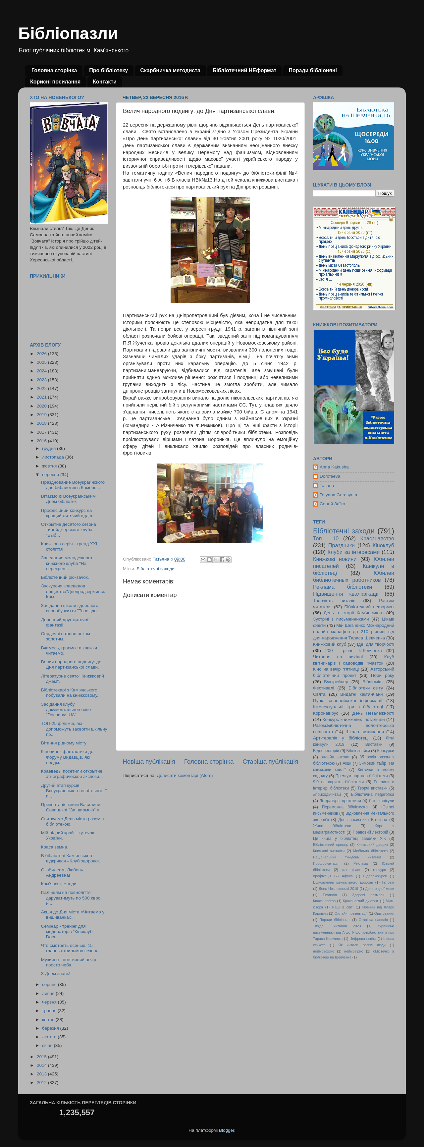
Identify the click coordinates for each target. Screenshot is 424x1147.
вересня (51, 474)
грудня (49, 448)
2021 (42, 397)
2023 (42, 379)
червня (50, 1002)
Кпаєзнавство (324, 901)
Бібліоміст (372, 681)
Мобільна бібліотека (370, 851)
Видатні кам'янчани (361, 694)
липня (49, 993)
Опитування (384, 913)
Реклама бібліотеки (342, 587)
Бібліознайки (358, 750)
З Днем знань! (55, 973)
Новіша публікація (149, 761)
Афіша (347, 876)
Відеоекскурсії (375, 876)
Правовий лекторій (370, 832)
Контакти (105, 81)
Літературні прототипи (340, 800)
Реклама (360, 863)
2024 (42, 370)
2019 (42, 414)
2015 (42, 1056)
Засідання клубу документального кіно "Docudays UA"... (66, 709)
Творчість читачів (334, 600)
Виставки (374, 744)
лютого (50, 1036)
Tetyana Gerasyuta (338, 494)
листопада (53, 457)
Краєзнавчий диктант (360, 901)
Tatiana (327, 485)
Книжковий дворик (372, 845)
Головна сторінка (54, 70)
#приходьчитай (327, 794)
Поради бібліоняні (313, 70)
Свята (319, 694)
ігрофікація (322, 876)
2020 (42, 406)
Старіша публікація (270, 761)
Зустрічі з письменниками (341, 619)
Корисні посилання (55, 81)
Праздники (341, 545)
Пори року (382, 675)
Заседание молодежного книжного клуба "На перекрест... (66, 563)
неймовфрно (323, 951)
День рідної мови (379, 889)
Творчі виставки (372, 788)
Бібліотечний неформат (369, 606)
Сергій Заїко (332, 503)
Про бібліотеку (108, 70)
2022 (42, 388)
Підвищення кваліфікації (346, 594)
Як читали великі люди (362, 945)
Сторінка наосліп (373, 920)
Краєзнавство (377, 538)
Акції (347, 763)
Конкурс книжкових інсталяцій (354, 719)
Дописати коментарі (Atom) (185, 775)
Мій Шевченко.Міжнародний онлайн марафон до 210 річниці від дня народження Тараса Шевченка (353, 631)
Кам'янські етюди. (59, 883)
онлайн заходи (335, 757)
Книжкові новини (335, 559)
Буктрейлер (336, 681)
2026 (42, 353)
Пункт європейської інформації (347, 700)
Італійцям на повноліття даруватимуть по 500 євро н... (71, 897)
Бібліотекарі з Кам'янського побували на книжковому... (71, 692)
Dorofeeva (330, 476)
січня (48, 1045)
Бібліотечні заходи (155, 568)
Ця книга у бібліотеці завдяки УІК (349, 838)
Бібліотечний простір (330, 845)
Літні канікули (381, 800)
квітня (49, 1019)
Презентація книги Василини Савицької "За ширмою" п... (72, 807)
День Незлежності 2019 (338, 889)
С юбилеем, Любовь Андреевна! (62, 872)
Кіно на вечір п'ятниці (336, 669)
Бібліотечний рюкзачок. (65, 577)
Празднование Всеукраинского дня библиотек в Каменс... (73, 485)
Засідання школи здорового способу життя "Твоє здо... (70, 608)
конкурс (379, 870)
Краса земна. (54, 847)
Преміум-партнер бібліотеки (362, 776)
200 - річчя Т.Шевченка (353, 650)
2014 (42, 1065)
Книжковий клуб (329, 644)
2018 (42, 423)
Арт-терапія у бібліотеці (341, 738)
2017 (42, 432)
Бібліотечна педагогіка (372, 794)
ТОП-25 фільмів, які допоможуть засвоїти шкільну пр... (74, 729)
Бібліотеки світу (365, 687)
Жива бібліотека (332, 826)
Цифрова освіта (362, 939)
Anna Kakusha (334, 466)
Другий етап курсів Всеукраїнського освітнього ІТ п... (74, 790)
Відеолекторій (326, 750)
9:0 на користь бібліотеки (338, 782)
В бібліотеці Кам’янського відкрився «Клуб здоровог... (72, 858)
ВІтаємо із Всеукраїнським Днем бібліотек (68, 499)
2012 (42, 1082)
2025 (42, 362)
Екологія (330, 895)
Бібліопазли (68, 33)
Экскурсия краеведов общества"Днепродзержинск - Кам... (74, 591)
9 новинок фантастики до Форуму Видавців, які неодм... (67, 757)
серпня (50, 984)
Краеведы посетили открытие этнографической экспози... (72, 774)
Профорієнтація (326, 863)
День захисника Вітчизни (362, 819)
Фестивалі (323, 687)
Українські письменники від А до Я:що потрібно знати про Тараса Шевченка (353, 932)
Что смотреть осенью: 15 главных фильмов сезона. (70, 948)
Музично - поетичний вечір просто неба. (68, 962)
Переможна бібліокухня (345, 807)
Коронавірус (325, 713)
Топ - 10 (326, 538)
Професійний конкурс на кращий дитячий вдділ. (67, 513)
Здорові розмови (368, 895)
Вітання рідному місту (63, 742)
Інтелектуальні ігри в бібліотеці (348, 706)
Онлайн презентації (351, 913)
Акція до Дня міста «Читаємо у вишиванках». (73, 914)
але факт (351, 870)
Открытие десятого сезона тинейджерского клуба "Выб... (68, 529)
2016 (42, 440)
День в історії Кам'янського (354, 612)
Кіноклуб (383, 545)
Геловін (388, 882)
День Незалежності (373, 713)
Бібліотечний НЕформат (245, 70)
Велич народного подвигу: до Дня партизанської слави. (71, 664)
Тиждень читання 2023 (337, 926)
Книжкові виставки (328, 851)
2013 (42, 1073)
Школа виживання (364, 731)
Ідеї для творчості (375, 644)
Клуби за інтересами (354, 552)
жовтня (50, 466)
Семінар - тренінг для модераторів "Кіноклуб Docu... (67, 931)
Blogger (226, 1130)
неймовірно (353, 951)
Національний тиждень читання (347, 857)
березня (51, 1028)
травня (50, 1010)
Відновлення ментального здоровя (343, 882)
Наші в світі (342, 907)
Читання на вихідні (338, 656)
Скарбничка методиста (170, 70)
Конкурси (386, 750)
